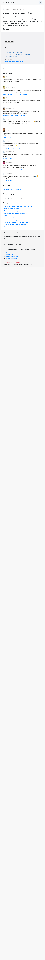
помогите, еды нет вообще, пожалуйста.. (14, 83)
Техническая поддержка (13, 262)
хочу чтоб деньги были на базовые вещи (15, 217)
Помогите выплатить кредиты (12, 211)
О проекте (9, 253)
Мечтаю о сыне (7, 137)
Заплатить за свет (7, 158)
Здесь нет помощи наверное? (12, 208)
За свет (4, 126)
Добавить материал (11, 258)
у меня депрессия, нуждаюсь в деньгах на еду (15, 148)
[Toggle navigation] (40, 2)
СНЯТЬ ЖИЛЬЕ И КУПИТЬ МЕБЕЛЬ (14, 52)
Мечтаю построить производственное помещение (18, 54)
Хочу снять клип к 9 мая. (12, 56)
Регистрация (9, 255)
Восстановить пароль (12, 256)
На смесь (5, 104)
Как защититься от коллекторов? (13, 189)
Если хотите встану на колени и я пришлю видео (17, 222)
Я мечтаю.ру (9, 2)
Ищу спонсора (9, 41)
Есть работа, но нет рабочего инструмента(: (15, 213)
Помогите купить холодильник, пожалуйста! (14, 115)
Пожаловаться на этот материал (14, 61)
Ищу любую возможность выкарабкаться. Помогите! (18, 206)
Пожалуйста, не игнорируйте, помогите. (14, 220)
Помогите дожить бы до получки (13, 226)
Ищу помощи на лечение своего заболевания (15, 169)
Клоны (6, 215)
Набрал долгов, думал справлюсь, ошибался (15, 94)
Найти (21, 198)
